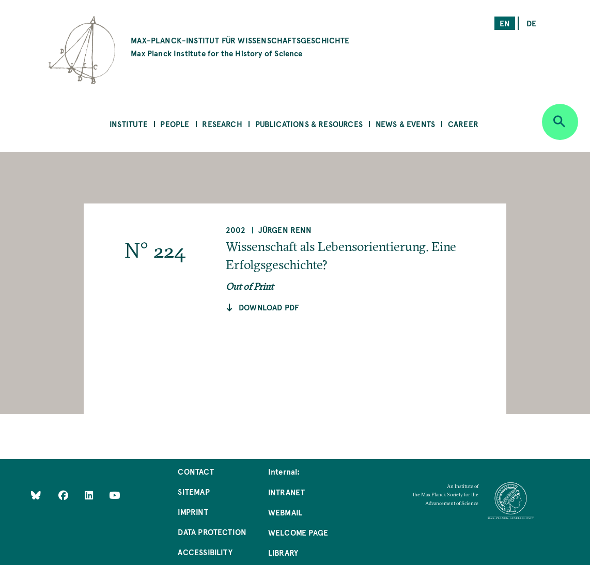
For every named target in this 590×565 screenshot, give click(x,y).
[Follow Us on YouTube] (114, 495)
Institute (129, 123)
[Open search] (560, 122)
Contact (195, 471)
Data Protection (212, 531)
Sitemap (193, 491)
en (505, 23)
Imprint (193, 511)
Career (463, 123)
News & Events (405, 123)
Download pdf (269, 307)
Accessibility (205, 551)
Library (283, 552)
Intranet (286, 491)
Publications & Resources (309, 123)
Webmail (285, 512)
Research (222, 123)
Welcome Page (298, 532)
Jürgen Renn (285, 229)
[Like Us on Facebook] (64, 495)
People (174, 123)
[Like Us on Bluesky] (36, 495)
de (531, 23)
